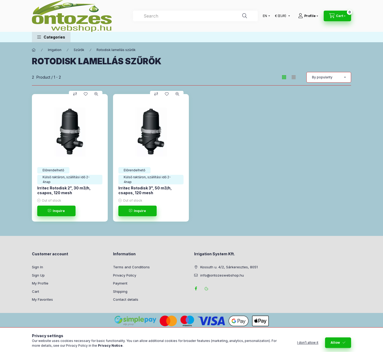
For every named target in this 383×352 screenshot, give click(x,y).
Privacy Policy (124, 275)
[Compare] (75, 94)
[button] (51, 37)
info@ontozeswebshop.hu (222, 275)
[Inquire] (56, 211)
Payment (120, 283)
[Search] (244, 16)
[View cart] (337, 16)
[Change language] (265, 15)
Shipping (120, 291)
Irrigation (54, 50)
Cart (35, 291)
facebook (195, 288)
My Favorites (42, 299)
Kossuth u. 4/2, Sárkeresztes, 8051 (229, 267)
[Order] (328, 77)
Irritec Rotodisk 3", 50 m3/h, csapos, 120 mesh (145, 190)
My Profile (40, 283)
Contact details (125, 299)
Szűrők (79, 50)
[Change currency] (281, 15)
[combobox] (195, 16)
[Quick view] (96, 94)
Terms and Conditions (131, 267)
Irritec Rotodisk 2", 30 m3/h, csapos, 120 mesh (64, 190)
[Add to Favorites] (85, 94)
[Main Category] (34, 50)
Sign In (37, 267)
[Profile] (308, 16)
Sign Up (38, 275)
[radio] (294, 77)
